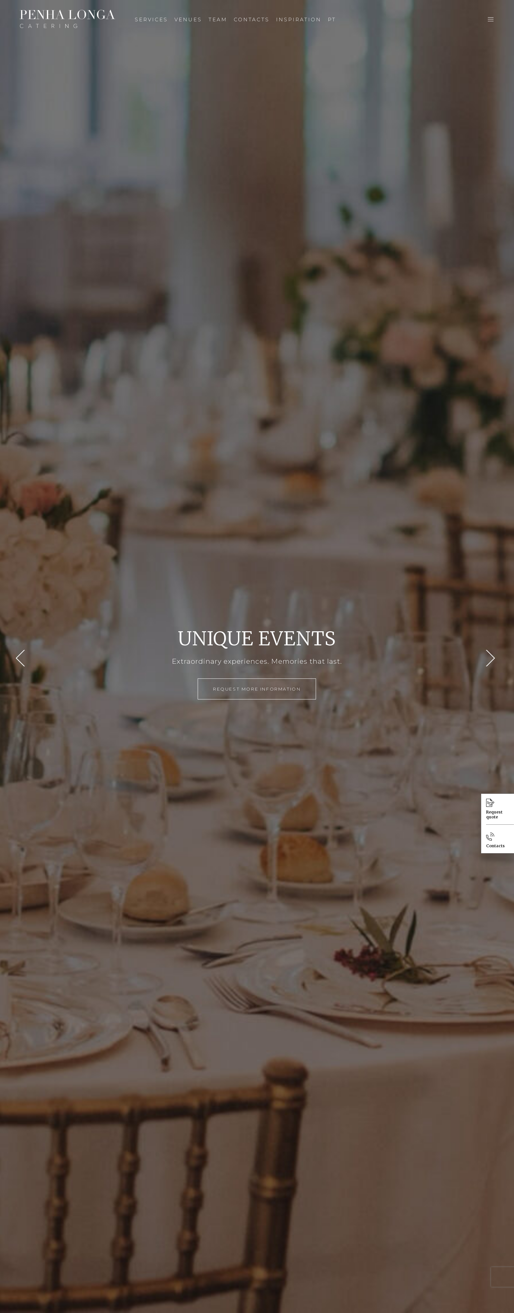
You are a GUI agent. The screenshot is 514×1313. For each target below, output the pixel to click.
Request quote (494, 809)
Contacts (495, 840)
